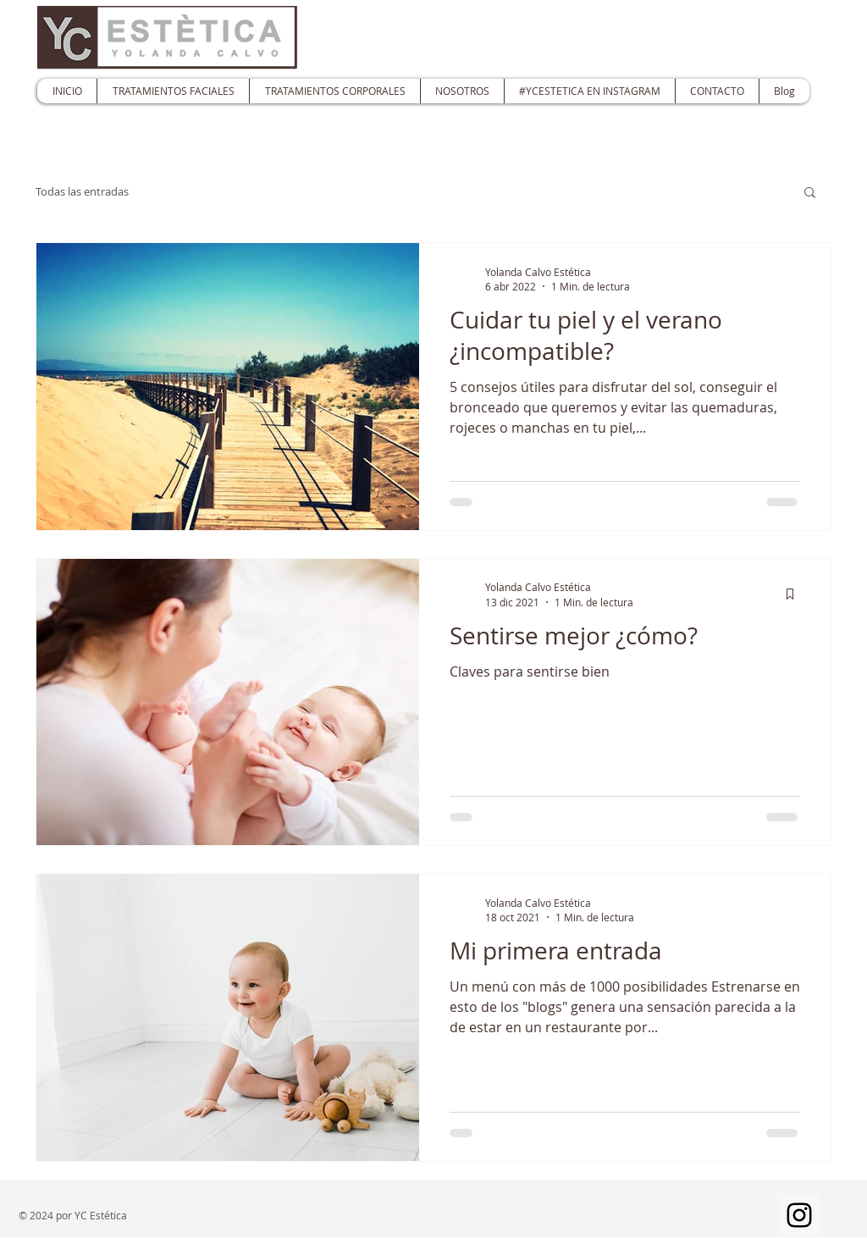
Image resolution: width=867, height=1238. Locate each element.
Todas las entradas (82, 191)
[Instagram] (799, 1215)
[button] (810, 193)
